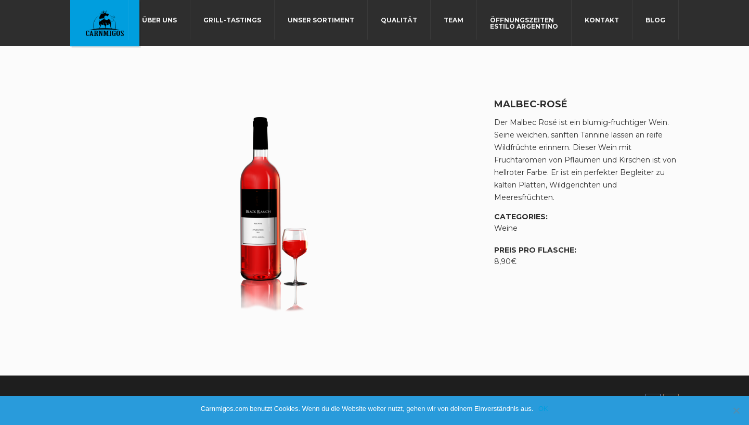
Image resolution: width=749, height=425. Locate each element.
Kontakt (602, 20)
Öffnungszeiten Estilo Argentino (524, 23)
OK (543, 409)
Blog (655, 20)
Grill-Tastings (232, 20)
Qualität (399, 20)
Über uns (159, 20)
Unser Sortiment (321, 20)
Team (453, 20)
